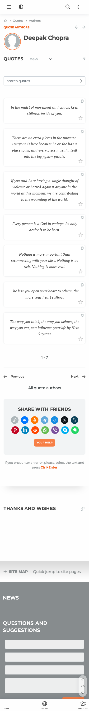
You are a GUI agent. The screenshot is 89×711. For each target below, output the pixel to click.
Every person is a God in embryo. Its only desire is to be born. (44, 226)
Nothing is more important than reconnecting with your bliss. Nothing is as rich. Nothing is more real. (44, 260)
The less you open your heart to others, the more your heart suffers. (45, 294)
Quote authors (16, 27)
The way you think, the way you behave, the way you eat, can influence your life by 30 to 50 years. (44, 328)
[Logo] (45, 7)
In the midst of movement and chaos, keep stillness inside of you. (44, 110)
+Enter (49, 467)
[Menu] (9, 7)
